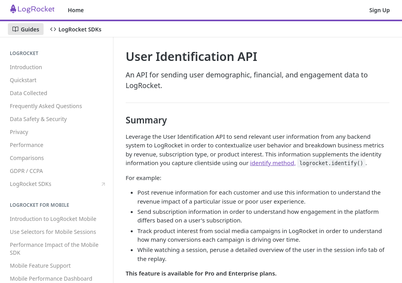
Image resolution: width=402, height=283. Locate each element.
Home (76, 10)
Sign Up (379, 10)
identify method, (273, 163)
